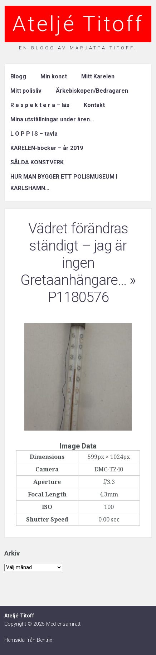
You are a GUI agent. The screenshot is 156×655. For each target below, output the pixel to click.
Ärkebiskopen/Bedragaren (92, 90)
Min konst (53, 76)
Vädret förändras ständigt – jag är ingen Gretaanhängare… (74, 254)
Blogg (18, 76)
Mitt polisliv (26, 90)
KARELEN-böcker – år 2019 (46, 148)
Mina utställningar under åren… (52, 119)
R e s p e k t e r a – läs (39, 105)
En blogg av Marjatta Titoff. (78, 47)
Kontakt (94, 105)
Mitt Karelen (97, 76)
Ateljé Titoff (78, 24)
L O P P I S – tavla (34, 133)
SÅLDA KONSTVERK (37, 162)
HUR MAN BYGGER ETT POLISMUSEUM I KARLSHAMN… (63, 182)
